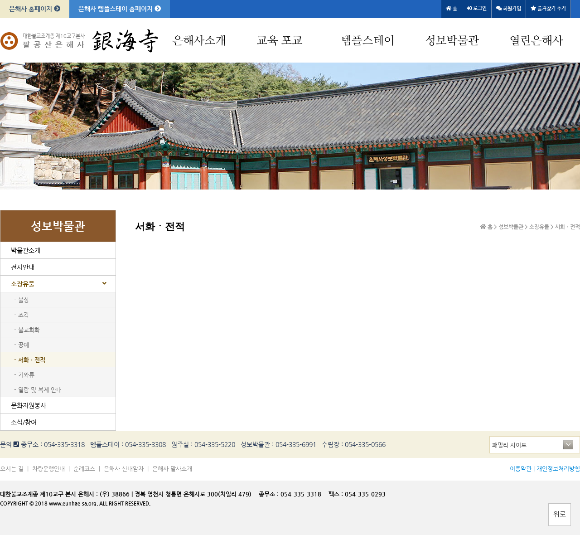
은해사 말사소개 (172, 468)
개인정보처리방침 (558, 468)
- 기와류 (24, 374)
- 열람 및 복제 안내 (38, 389)
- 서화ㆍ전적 (29, 359)
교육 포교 (279, 41)
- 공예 (21, 344)
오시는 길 (12, 468)
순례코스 (84, 468)
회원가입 (508, 8)
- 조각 (21, 314)
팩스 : (337, 494)
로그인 (477, 8)
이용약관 (521, 468)
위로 (559, 514)
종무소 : (269, 494)
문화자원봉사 (28, 405)
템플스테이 (368, 41)
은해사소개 (199, 41)
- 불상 (21, 300)
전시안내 (22, 267)
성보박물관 (452, 41)
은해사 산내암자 (124, 468)
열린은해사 (536, 41)
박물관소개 (25, 250)
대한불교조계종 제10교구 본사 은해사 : (49, 494)
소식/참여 (24, 422)
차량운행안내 (48, 468)
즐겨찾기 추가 (548, 8)
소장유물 (22, 283)
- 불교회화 (27, 329)
